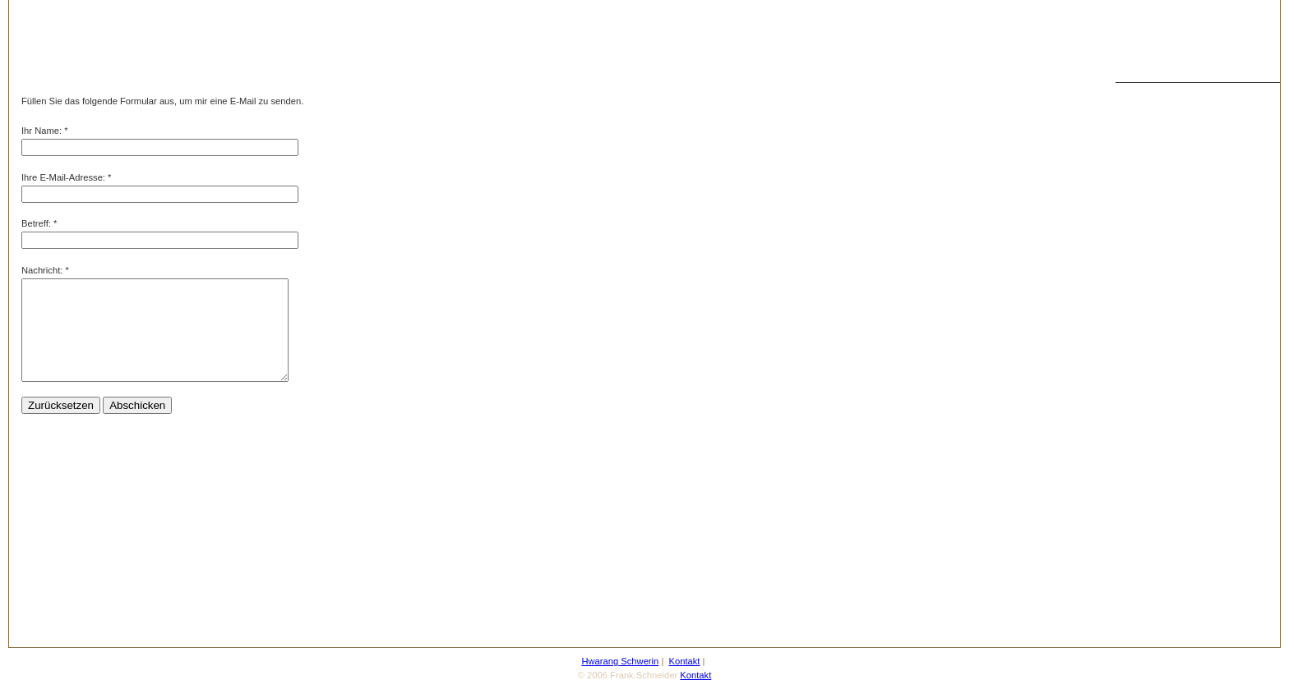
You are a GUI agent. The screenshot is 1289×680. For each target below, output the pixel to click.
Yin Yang (1142, 487)
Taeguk (1138, 512)
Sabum (1138, 167)
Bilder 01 (1142, 191)
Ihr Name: (41, 131)
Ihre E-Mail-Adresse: (63, 177)
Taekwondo (1147, 117)
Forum (1137, 413)
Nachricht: (41, 270)
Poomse (1140, 462)
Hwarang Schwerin (1162, 93)
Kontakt (1139, 388)
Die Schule (1146, 216)
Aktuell (1138, 339)
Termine (1140, 438)
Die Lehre (1144, 290)
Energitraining (1152, 265)
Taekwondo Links (1159, 536)
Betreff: (36, 223)
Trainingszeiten (1154, 314)
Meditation (1145, 241)
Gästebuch (1146, 364)
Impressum (1146, 561)
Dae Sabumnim (1155, 142)
